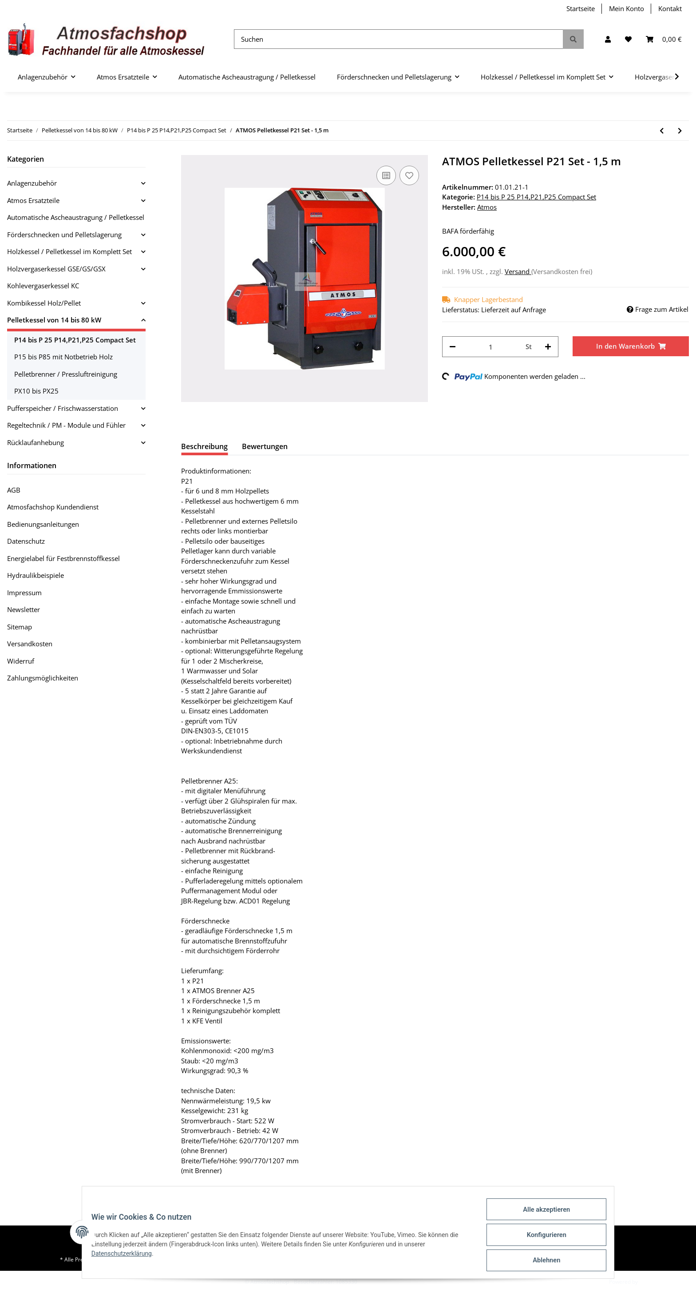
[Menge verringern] (453, 347)
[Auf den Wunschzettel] (409, 175)
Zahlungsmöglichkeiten (42, 677)
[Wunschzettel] (628, 39)
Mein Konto (626, 8)
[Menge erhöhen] (548, 347)
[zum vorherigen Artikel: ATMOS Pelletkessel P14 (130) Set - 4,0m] (661, 131)
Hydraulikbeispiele (35, 575)
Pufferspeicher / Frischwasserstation (62, 408)
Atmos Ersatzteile (33, 200)
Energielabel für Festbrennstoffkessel (63, 558)
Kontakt (670, 8)
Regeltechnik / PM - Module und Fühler (66, 425)
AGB (13, 489)
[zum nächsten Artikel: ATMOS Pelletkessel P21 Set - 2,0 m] (680, 131)
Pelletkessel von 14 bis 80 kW (54, 319)
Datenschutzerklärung (126, 1257)
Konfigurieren (541, 1238)
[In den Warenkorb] (631, 346)
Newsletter (23, 609)
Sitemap (19, 626)
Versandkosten (29, 643)
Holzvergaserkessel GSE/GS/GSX (56, 268)
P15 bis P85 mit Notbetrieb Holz (63, 356)
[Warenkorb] (664, 39)
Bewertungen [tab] (265, 446)
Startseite (580, 8)
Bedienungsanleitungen (43, 524)
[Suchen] (398, 39)
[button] (608, 39)
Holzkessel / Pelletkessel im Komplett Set (69, 251)
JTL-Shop (649, 1281)
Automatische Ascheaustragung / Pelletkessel (75, 217)
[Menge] (490, 347)
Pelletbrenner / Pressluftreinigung (65, 374)
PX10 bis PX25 (36, 390)
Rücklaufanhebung (35, 442)
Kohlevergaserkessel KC (43, 285)
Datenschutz (26, 541)
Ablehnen (541, 1261)
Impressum (24, 592)
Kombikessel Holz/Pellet (44, 302)
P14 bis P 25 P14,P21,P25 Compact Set (536, 196)
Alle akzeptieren (541, 1215)
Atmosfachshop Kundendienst (53, 506)
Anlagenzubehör (32, 183)
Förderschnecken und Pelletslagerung (64, 234)
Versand (518, 271)
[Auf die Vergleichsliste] (386, 175)
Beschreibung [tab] (204, 446)
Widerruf (20, 660)
